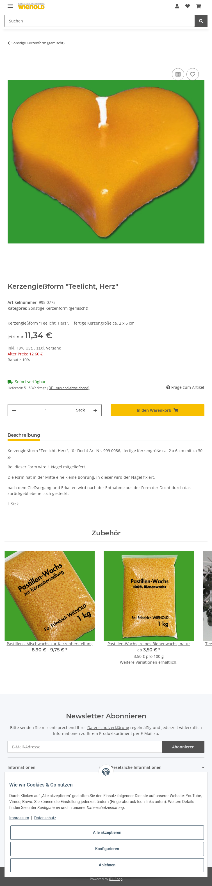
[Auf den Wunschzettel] (192, 74)
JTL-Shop (115, 878)
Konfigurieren (107, 848)
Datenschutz (45, 818)
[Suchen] (99, 21)
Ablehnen (107, 865)
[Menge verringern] (14, 410)
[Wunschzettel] (187, 6)
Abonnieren (183, 746)
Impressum (19, 818)
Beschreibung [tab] (24, 435)
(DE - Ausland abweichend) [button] (68, 387)
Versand (53, 348)
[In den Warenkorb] (12, 60)
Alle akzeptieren (107, 832)
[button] (177, 6)
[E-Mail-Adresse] (85, 747)
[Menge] (46, 410)
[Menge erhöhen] (95, 410)
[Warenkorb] (198, 6)
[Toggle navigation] (10, 3)
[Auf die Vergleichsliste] (178, 74)
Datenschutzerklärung (108, 727)
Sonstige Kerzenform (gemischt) (58, 308)
